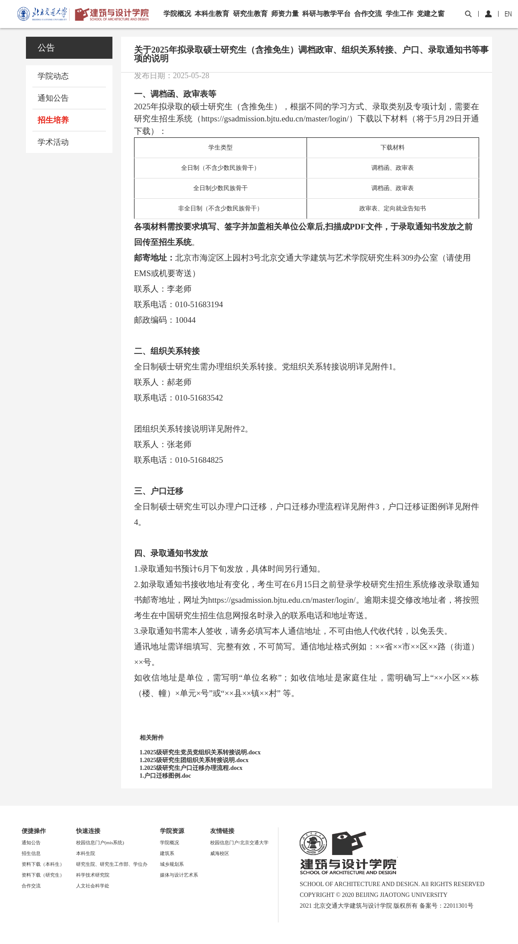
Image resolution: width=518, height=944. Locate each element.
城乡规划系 (172, 864)
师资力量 (285, 13)
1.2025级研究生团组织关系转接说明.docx (194, 760)
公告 (46, 47)
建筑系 (167, 853)
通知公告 (53, 98)
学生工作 (399, 13)
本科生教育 (212, 13)
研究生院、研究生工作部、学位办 (111, 864)
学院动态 (53, 76)
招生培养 (53, 120)
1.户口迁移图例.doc (165, 775)
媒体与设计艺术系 (179, 874)
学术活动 (53, 142)
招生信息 (31, 853)
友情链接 (222, 831)
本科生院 (85, 853)
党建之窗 (430, 13)
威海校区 (219, 853)
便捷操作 (34, 831)
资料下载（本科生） (43, 864)
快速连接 (88, 831)
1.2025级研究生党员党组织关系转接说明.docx (200, 752)
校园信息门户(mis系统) (100, 842)
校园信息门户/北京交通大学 (239, 842)
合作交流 (368, 13)
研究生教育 (250, 13)
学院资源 (172, 831)
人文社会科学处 (92, 885)
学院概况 (177, 13)
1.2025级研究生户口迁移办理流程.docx (191, 768)
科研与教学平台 (326, 13)
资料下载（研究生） (43, 874)
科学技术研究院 (92, 874)
